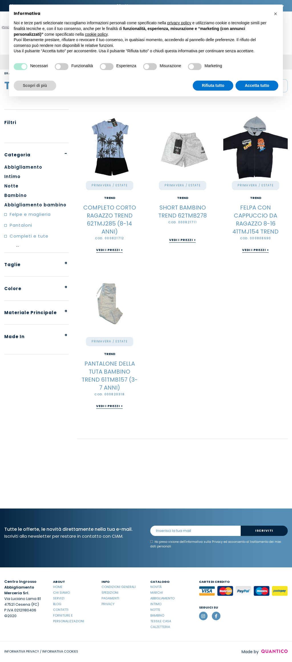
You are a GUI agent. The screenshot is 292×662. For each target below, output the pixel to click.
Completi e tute (29, 236)
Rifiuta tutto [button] (213, 85)
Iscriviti (264, 530)
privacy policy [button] (179, 23)
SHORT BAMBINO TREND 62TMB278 (182, 212)
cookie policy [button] (96, 34)
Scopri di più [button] (35, 85)
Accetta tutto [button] (257, 85)
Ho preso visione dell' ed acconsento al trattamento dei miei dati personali (215, 544)
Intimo (155, 604)
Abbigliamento (162, 598)
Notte (155, 609)
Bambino (157, 615)
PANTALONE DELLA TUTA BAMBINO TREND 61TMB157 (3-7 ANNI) (110, 376)
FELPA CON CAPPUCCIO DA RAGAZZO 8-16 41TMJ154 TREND (255, 220)
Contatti (60, 609)
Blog (57, 604)
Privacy (108, 604)
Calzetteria (160, 627)
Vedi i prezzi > (109, 250)
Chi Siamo (61, 592)
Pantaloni (21, 225)
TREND (109, 198)
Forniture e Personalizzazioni (68, 618)
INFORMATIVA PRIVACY (21, 651)
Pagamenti (110, 598)
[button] (275, 13)
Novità (156, 587)
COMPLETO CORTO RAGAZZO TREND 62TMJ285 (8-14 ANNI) (109, 220)
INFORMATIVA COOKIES (60, 651)
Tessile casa (160, 621)
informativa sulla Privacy (204, 542)
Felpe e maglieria (30, 214)
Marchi (156, 592)
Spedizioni (110, 592)
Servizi (58, 598)
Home (57, 587)
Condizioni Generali (119, 587)
